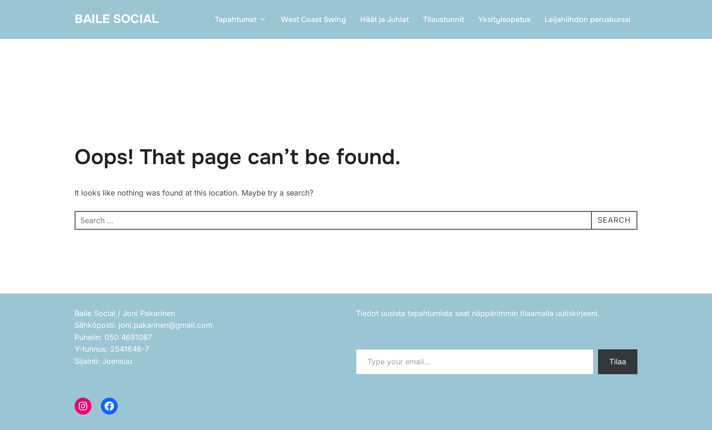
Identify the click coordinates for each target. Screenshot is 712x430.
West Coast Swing (313, 19)
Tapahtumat (241, 19)
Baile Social (117, 19)
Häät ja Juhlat (384, 19)
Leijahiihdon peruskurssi (587, 19)
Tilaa (617, 361)
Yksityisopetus (504, 19)
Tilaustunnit (443, 19)
